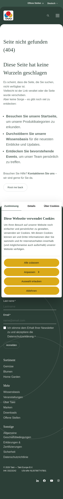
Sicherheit (9, 451)
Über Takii (9, 402)
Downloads (10, 412)
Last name (8, 301)
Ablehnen (31, 290)
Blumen (7, 371)
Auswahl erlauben (31, 281)
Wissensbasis (11, 392)
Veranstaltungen (13, 397)
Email (6, 314)
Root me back (15, 187)
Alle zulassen (31, 262)
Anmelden (11, 345)
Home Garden (11, 376)
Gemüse (8, 366)
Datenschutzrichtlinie (15, 457)
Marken (7, 407)
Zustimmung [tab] (11, 206)
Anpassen (31, 272)
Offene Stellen (11, 417)
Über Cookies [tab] (51, 206)
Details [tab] (31, 206)
